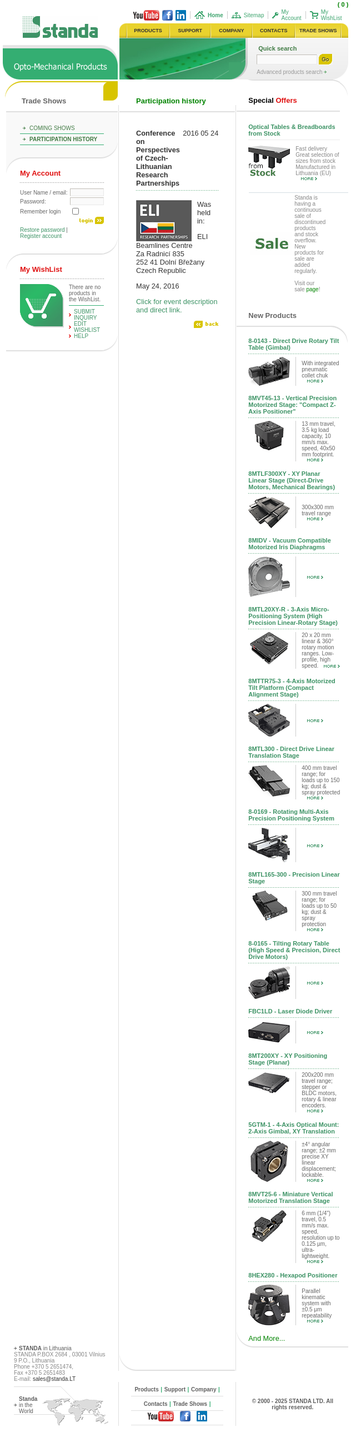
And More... (266, 1338)
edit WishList (87, 327)
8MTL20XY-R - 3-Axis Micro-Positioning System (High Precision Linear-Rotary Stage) (293, 616)
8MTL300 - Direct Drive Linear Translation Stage (291, 752)
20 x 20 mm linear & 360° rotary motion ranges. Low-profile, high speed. (321, 650)
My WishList (331, 15)
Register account (41, 236)
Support (174, 1389)
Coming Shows (52, 128)
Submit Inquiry (85, 315)
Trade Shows (44, 101)
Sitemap (254, 15)
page (312, 289)
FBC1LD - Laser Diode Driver (290, 1011)
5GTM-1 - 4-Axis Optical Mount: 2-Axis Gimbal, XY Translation (293, 1128)
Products (146, 1389)
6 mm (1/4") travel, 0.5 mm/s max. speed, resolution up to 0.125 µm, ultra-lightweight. (320, 1236)
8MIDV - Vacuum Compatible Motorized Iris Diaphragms (289, 543)
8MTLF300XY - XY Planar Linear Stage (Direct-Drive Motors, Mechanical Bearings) (291, 480)
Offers (272, 100)
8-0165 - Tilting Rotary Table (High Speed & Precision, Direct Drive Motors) (294, 950)
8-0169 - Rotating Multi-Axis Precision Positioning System (291, 815)
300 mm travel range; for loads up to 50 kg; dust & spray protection (319, 911)
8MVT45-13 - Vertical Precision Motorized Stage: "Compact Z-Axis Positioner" (292, 405)
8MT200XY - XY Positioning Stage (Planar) (287, 1059)
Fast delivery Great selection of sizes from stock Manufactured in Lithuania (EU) (317, 163)
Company (204, 1389)
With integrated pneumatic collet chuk (320, 371)
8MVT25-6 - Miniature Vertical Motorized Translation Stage (290, 1197)
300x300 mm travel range (318, 512)
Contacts (156, 1404)
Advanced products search (290, 72)
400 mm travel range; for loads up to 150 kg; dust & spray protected (321, 782)
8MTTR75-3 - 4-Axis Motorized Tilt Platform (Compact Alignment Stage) (291, 688)
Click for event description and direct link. (177, 305)
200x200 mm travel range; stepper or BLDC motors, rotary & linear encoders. (319, 1092)
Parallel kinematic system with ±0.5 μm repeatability (317, 1305)
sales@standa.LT (54, 1379)
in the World (28, 1405)
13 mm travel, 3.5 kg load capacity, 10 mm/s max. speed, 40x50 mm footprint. (318, 441)
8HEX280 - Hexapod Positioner (292, 1275)
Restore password (42, 230)
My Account (291, 15)
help (81, 336)
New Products (272, 315)
